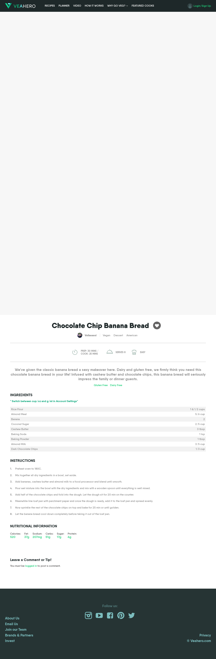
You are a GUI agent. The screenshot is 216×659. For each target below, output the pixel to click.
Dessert (118, 335)
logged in (31, 565)
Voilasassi (91, 335)
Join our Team (15, 629)
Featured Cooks (143, 5)
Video (77, 5)
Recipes (50, 5)
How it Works (94, 5)
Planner (64, 5)
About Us (12, 618)
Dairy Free (116, 385)
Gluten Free (101, 385)
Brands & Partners (19, 635)
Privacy (205, 635)
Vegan (106, 335)
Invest (10, 641)
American (131, 335)
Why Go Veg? (116, 5)
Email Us (11, 624)
